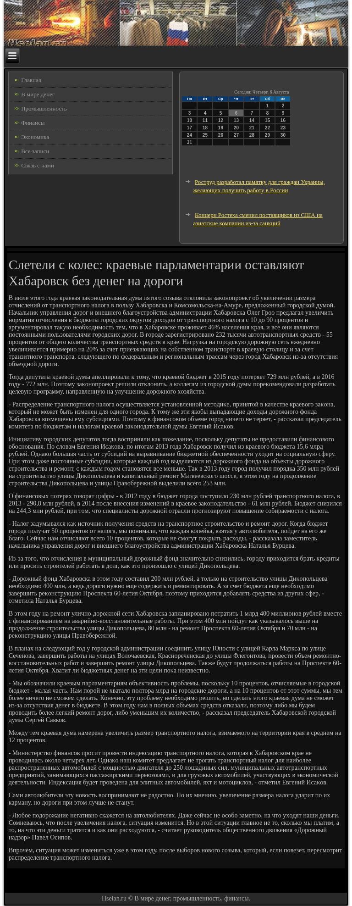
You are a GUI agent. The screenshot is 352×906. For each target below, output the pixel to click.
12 (220, 120)
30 (283, 135)
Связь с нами (37, 165)
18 (205, 127)
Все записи (35, 151)
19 (220, 127)
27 (236, 135)
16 (283, 120)
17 (189, 127)
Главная (31, 80)
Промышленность (44, 108)
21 (251, 127)
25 (205, 135)
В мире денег (38, 94)
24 (189, 135)
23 (283, 127)
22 (267, 127)
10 (189, 120)
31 (189, 142)
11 (205, 120)
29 (267, 135)
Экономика (35, 136)
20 (236, 127)
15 (267, 120)
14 (251, 120)
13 (236, 120)
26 (220, 135)
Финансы (32, 122)
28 (251, 135)
